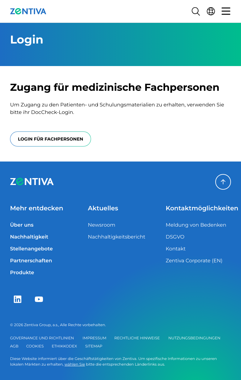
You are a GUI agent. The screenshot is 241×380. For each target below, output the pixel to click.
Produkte (22, 273)
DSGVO (175, 237)
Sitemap (94, 346)
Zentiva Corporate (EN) (194, 261)
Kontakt (176, 249)
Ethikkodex (64, 346)
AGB (14, 346)
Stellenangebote (31, 249)
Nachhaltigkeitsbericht (116, 237)
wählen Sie (75, 364)
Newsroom (101, 225)
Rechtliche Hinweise (137, 338)
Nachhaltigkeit (29, 237)
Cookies (35, 346)
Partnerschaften (31, 261)
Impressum (94, 338)
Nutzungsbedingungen (195, 338)
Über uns (22, 225)
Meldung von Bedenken (196, 225)
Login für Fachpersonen (50, 139)
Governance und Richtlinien (42, 338)
